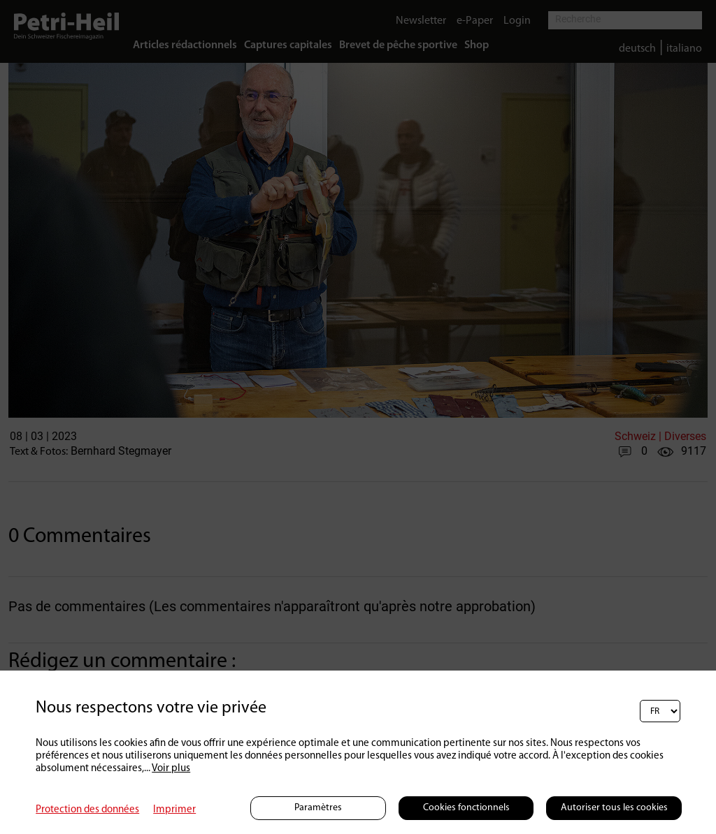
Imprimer (174, 810)
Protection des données (87, 810)
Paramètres (318, 808)
